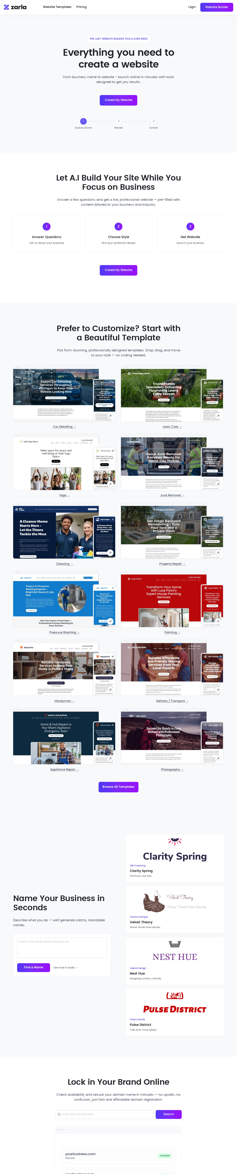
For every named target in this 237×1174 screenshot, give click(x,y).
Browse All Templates (118, 787)
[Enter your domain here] (108, 1012)
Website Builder (216, 7)
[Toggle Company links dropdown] (127, 1122)
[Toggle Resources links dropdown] (189, 1122)
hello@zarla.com (40, 1151)
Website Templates (57, 7)
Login (191, 7)
